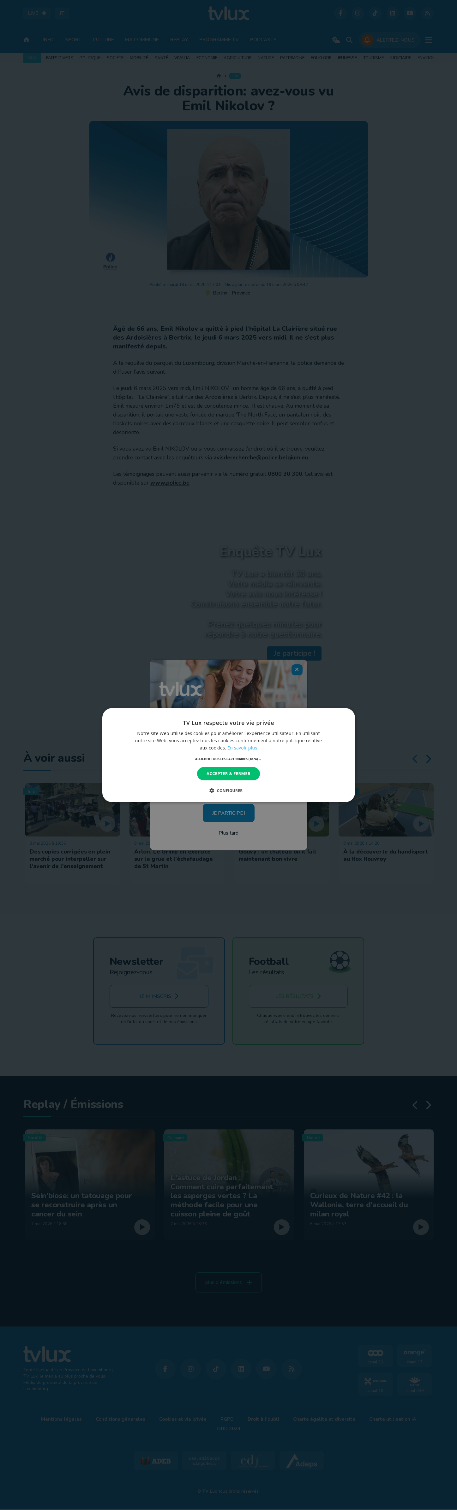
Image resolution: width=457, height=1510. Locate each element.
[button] (228, 759)
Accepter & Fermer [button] (228, 773)
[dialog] (228, 755)
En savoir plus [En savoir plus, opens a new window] (242, 748)
